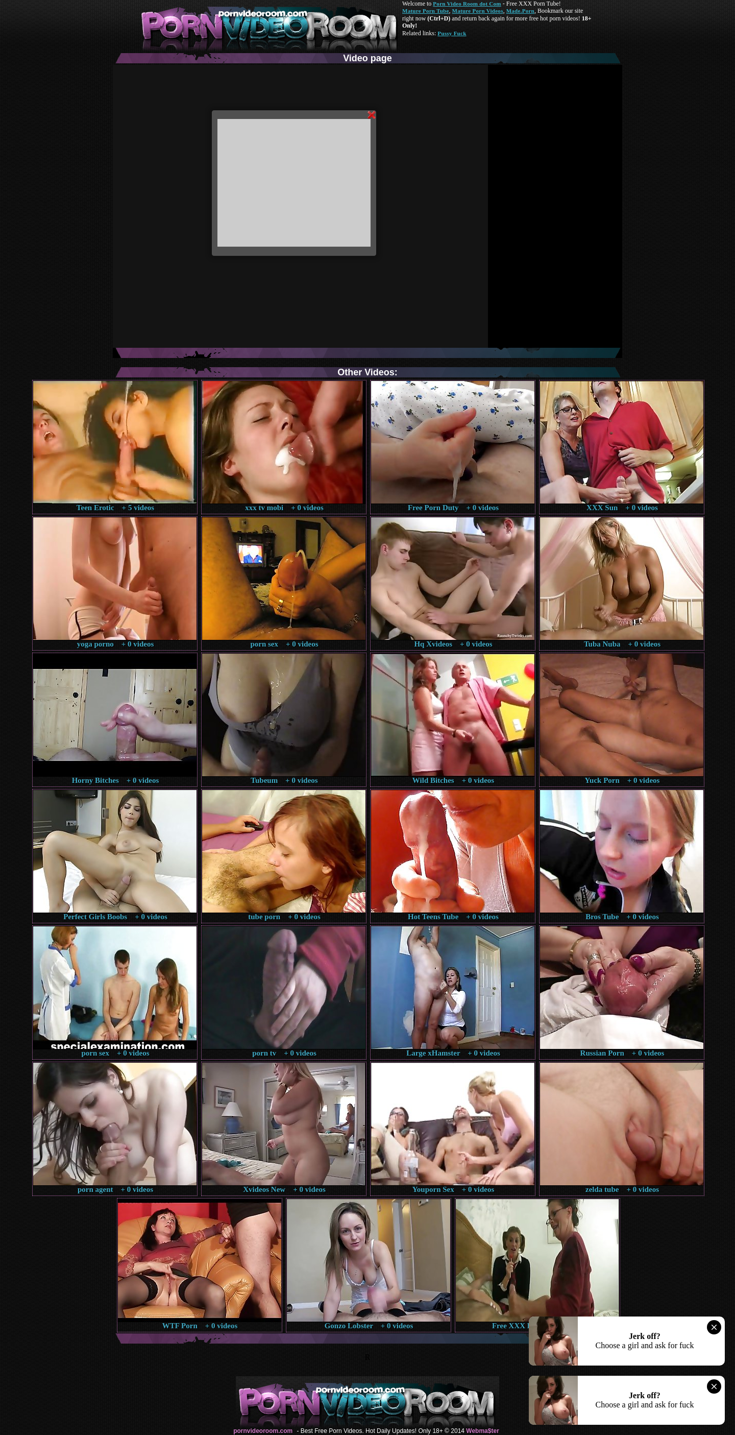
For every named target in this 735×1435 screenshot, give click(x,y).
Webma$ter (482, 1430)
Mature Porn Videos (477, 11)
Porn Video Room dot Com (467, 4)
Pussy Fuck (451, 33)
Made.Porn (520, 11)
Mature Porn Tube (425, 11)
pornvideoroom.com (262, 1430)
